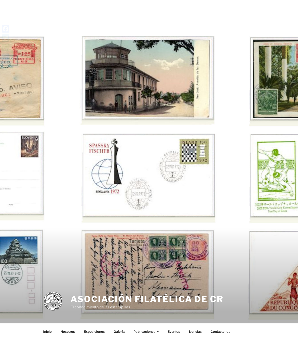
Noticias (195, 331)
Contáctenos (220, 331)
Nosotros (68, 331)
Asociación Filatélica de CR (147, 299)
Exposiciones (94, 331)
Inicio (47, 331)
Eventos (173, 331)
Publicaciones (146, 331)
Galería (119, 331)
